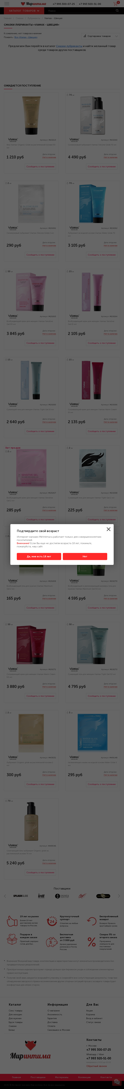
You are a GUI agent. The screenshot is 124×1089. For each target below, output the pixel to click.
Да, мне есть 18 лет (39, 556)
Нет (85, 556)
